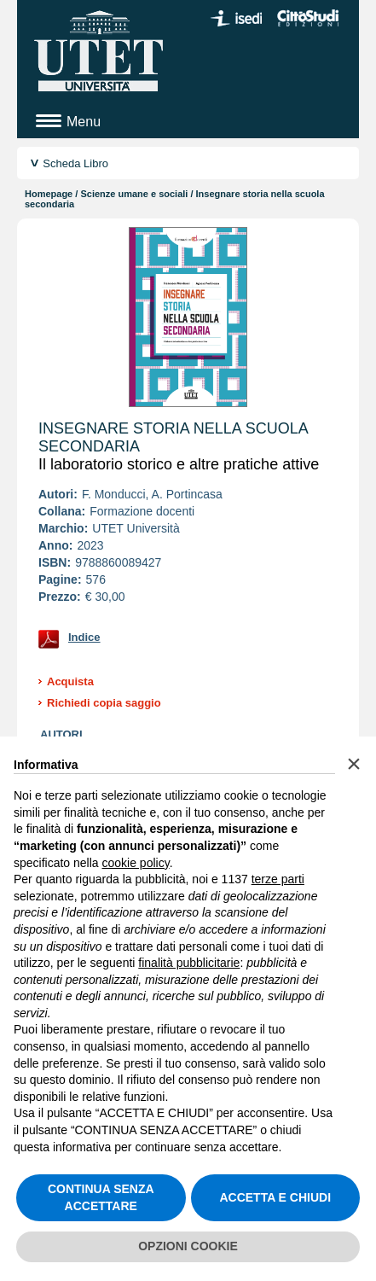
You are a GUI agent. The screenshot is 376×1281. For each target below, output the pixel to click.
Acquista (70, 681)
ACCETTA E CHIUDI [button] (275, 1197)
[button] (353, 763)
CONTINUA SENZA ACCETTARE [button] (101, 1197)
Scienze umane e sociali (134, 194)
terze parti (278, 879)
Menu (84, 121)
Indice (84, 637)
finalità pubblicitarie (189, 962)
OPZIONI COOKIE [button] (188, 1246)
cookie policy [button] (136, 863)
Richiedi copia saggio (104, 702)
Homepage (48, 194)
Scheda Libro (75, 163)
